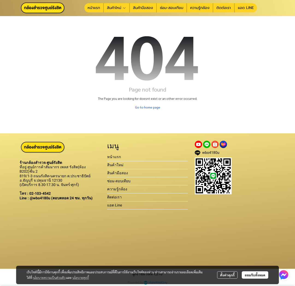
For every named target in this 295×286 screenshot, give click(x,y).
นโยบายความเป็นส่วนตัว (49, 277)
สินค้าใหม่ (115, 165)
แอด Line (114, 205)
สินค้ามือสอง (117, 173)
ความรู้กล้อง (117, 189)
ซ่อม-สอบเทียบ (118, 181)
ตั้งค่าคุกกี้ (227, 275)
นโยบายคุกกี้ (80, 277)
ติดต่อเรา (114, 197)
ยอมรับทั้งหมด (255, 275)
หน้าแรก (114, 157)
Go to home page (147, 107)
